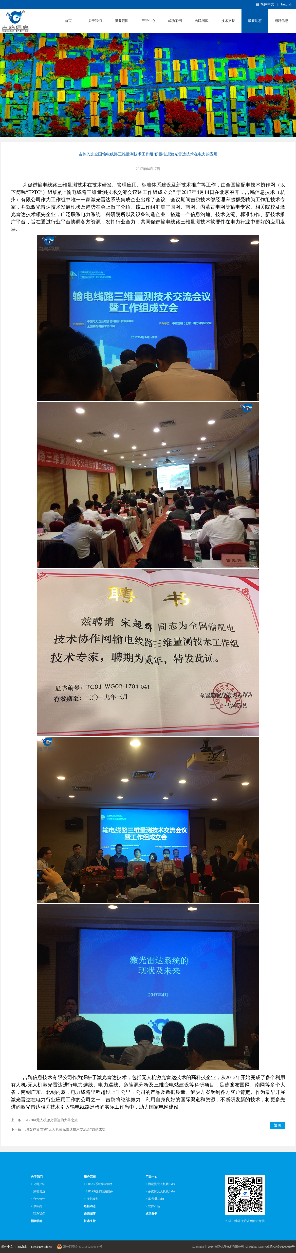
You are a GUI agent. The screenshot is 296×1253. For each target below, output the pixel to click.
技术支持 (228, 21)
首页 (68, 21)
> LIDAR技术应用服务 (98, 1191)
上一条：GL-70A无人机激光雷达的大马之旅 (44, 1120)
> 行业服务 (91, 1199)
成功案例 (175, 21)
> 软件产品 (153, 1206)
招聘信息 (281, 21)
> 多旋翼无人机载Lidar (160, 1191)
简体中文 (267, 4)
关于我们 (95, 21)
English (286, 4)
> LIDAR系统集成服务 (98, 1184)
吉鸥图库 (201, 21)
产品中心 (148, 21)
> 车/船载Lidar (155, 1199)
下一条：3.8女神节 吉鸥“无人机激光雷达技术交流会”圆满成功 (58, 1129)
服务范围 (122, 21)
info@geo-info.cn (41, 1246)
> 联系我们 (38, 1213)
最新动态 (255, 21)
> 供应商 (36, 1206)
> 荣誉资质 (38, 1191)
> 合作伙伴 (38, 1199)
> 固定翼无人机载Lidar (160, 1184)
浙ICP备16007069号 (282, 1246)
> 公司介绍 (38, 1184)
